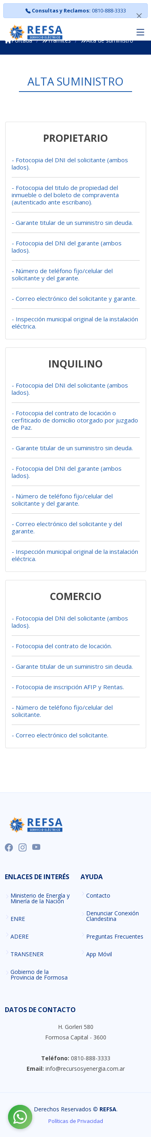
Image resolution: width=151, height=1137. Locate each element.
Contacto (98, 895)
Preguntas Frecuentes (114, 936)
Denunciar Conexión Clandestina (112, 916)
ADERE (19, 936)
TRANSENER (26, 954)
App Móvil (99, 954)
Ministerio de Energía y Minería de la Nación (40, 898)
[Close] (138, 16)
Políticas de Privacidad (75, 1121)
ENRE (17, 919)
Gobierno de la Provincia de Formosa (39, 974)
